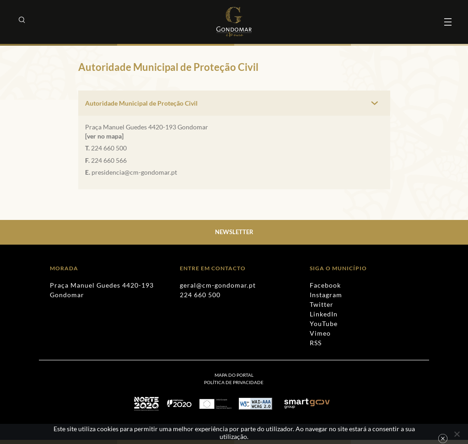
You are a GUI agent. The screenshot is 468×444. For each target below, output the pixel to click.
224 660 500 (109, 148)
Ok (442, 438)
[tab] (234, 103)
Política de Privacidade (234, 382)
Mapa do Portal (234, 375)
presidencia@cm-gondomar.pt (134, 172)
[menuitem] (234, 382)
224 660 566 (109, 160)
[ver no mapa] (104, 136)
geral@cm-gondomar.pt (218, 285)
